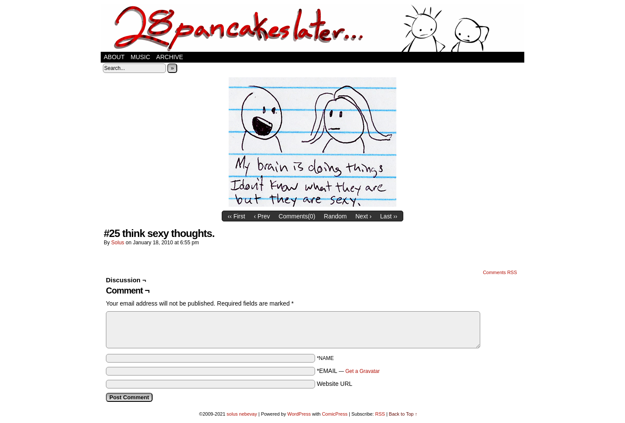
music (140, 57)
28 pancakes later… (312, 28)
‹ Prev (262, 216)
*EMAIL (348, 370)
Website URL (334, 383)
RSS (380, 414)
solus (117, 243)
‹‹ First (236, 216)
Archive (169, 57)
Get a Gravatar (362, 371)
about (114, 57)
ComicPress (335, 414)
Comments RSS (500, 272)
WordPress (299, 414)
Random (335, 216)
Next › (363, 216)
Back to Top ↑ (403, 414)
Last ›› (389, 216)
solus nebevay (241, 414)
